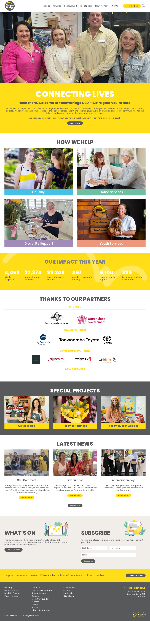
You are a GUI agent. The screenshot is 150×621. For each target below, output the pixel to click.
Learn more (75, 123)
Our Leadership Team (42, 590)
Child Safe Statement (42, 610)
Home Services (11, 590)
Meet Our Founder (40, 599)
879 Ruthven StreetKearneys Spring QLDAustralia (136, 594)
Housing (8, 587)
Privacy (66, 590)
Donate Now (136, 575)
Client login (68, 596)
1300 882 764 (135, 588)
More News (75, 505)
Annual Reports (39, 593)
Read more (27, 497)
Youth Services (11, 596)
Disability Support (12, 593)
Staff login (68, 593)
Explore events (13, 549)
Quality (35, 604)
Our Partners (69, 587)
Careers (35, 596)
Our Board (36, 587)
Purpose (35, 601)
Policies (35, 607)
